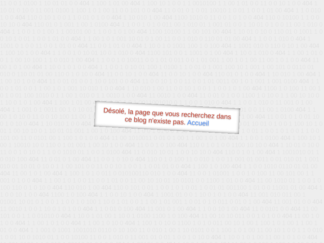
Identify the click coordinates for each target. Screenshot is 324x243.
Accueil (198, 122)
